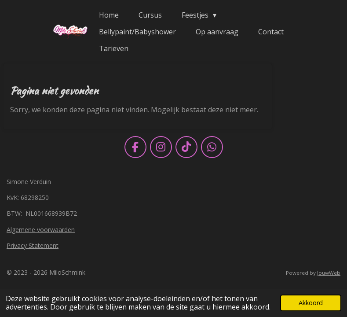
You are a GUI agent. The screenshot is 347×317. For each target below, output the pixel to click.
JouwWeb (328, 272)
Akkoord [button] (311, 303)
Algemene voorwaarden (41, 229)
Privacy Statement (32, 245)
